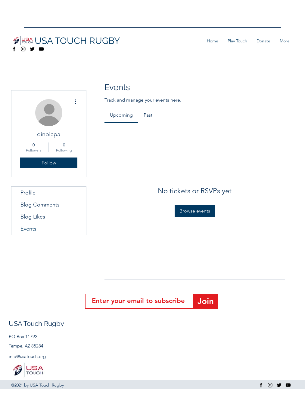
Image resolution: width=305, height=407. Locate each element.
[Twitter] (32, 49)
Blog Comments (40, 204)
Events (28, 228)
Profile (28, 192)
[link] (121, 115)
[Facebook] (14, 49)
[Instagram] (23, 49)
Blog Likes (32, 216)
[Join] (206, 301)
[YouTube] (41, 49)
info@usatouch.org (27, 356)
